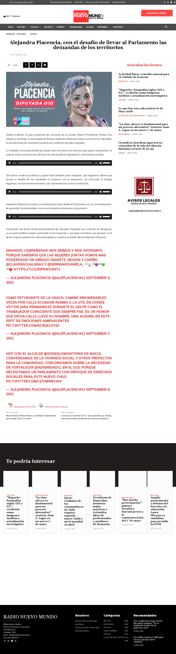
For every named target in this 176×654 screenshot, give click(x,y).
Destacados (21, 34)
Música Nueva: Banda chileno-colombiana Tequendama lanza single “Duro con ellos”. (31, 417)
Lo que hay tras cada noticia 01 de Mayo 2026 (141, 110)
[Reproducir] (9, 163)
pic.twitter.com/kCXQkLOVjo (33, 325)
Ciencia (122, 153)
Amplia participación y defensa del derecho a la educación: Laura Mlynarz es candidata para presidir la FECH (159, 511)
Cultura (122, 100)
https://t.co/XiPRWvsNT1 (37, 269)
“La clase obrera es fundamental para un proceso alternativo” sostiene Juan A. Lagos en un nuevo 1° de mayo (144, 127)
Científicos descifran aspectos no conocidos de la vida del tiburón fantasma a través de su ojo (140, 145)
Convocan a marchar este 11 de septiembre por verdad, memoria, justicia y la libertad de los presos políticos (86, 417)
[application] (59, 163)
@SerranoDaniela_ (65, 264)
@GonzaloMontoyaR (63, 354)
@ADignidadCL (48, 367)
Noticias (33, 34)
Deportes (123, 81)
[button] (166, 27)
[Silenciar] (100, 163)
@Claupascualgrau (24, 264)
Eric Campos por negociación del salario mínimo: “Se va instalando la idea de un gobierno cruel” (148, 624)
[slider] (55, 163)
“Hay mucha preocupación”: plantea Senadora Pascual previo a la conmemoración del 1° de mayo (132, 510)
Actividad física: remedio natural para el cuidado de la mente (144, 76)
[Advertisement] (88, 552)
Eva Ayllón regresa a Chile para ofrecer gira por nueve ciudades (148, 639)
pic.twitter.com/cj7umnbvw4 (33, 381)
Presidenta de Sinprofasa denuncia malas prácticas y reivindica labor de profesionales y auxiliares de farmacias (102, 511)
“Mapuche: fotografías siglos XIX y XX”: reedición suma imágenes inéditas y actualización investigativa (143, 92)
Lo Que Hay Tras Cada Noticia (132, 116)
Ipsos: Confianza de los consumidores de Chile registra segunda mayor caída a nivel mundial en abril (73, 511)
